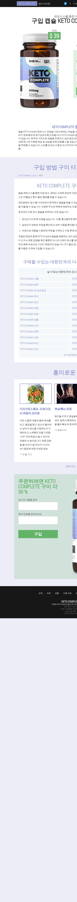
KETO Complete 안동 (29, 307)
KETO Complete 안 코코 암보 (33, 290)
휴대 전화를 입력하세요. (30, 514)
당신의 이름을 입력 (27, 500)
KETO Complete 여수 (29, 296)
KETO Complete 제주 (29, 284)
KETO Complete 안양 (29, 313)
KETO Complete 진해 (29, 331)
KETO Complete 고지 (29, 325)
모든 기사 (70, 465)
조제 (41, 593)
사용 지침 (67, 593)
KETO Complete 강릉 (29, 319)
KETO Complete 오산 (29, 348)
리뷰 (49, 593)
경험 (57, 593)
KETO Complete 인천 (29, 337)
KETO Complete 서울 (29, 278)
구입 (38, 534)
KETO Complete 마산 (29, 343)
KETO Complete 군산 (29, 302)
